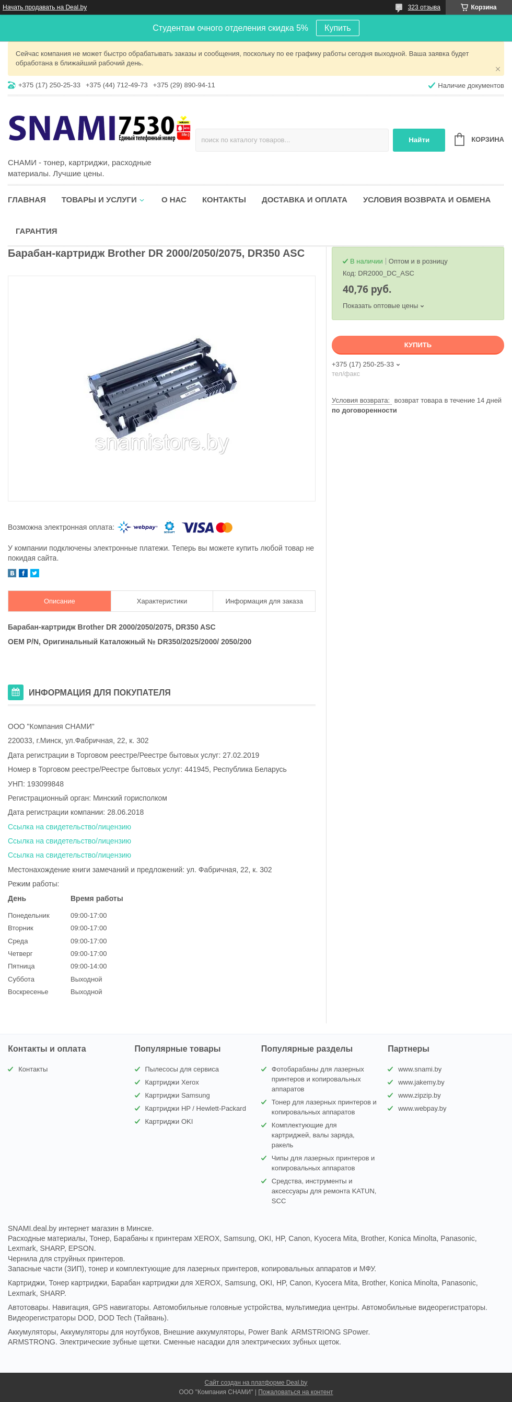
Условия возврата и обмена (427, 199)
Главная (27, 199)
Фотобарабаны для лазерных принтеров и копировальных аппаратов (318, 1079)
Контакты (224, 199)
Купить (337, 28)
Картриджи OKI (169, 1121)
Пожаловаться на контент (295, 1392)
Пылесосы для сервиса (182, 1069)
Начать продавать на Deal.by (45, 7)
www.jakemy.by (421, 1082)
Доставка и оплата (304, 199)
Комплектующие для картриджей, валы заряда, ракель (313, 1135)
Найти (419, 140)
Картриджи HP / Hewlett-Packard (195, 1108)
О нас (174, 199)
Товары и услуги (99, 199)
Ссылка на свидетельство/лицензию (69, 827)
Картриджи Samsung (177, 1095)
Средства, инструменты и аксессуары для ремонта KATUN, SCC (324, 1191)
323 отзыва (424, 7)
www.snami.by (419, 1069)
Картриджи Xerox (172, 1082)
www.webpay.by (422, 1108)
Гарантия (36, 231)
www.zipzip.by (419, 1095)
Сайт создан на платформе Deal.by (256, 1382)
